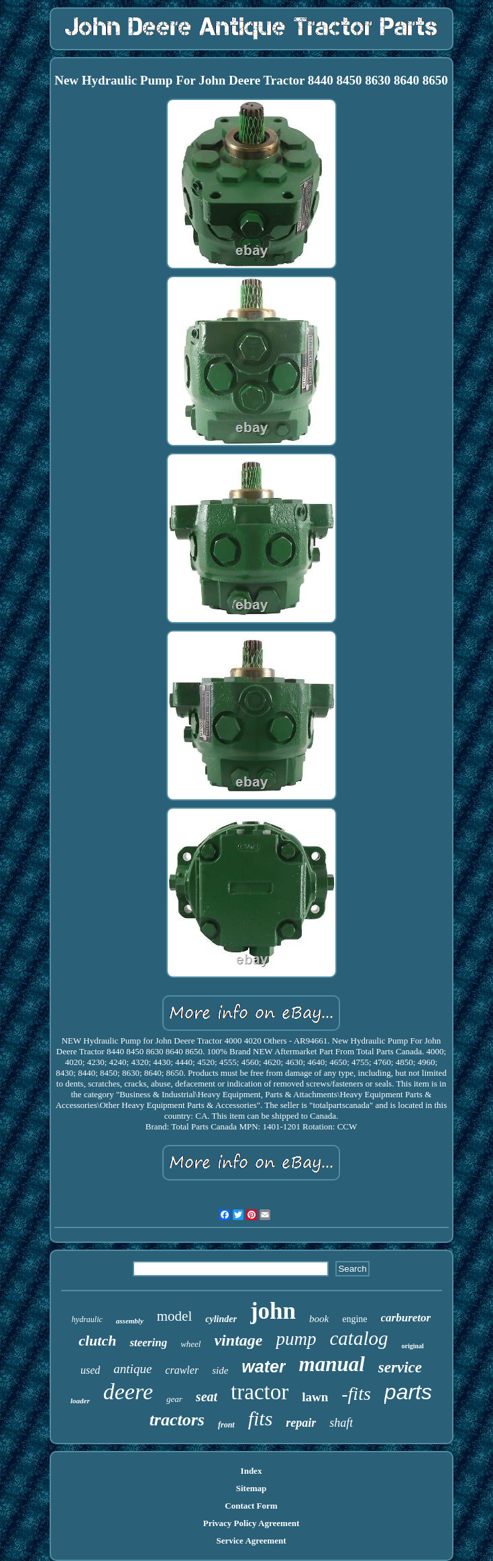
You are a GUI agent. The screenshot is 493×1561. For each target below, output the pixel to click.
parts (408, 1392)
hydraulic (87, 1319)
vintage (238, 1340)
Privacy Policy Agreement (251, 1523)
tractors (177, 1419)
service (400, 1367)
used (90, 1370)
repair (301, 1422)
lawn (315, 1397)
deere (128, 1391)
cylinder (221, 1319)
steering (148, 1342)
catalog (358, 1338)
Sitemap (251, 1488)
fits (260, 1418)
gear (174, 1399)
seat (206, 1396)
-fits (356, 1393)
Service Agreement (251, 1540)
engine (354, 1319)
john (273, 1311)
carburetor (406, 1317)
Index (251, 1471)
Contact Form (251, 1506)
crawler (182, 1370)
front (226, 1424)
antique (132, 1369)
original (412, 1346)
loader (80, 1401)
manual (332, 1364)
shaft (341, 1422)
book (319, 1318)
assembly (130, 1321)
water (263, 1366)
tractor (259, 1392)
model (175, 1316)
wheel (190, 1344)
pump (296, 1339)
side (220, 1370)
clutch (97, 1340)
